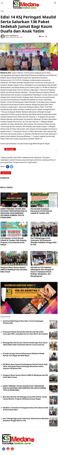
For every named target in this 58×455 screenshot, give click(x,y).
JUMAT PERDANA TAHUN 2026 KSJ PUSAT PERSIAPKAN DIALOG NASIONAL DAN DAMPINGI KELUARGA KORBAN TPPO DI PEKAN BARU (13, 213)
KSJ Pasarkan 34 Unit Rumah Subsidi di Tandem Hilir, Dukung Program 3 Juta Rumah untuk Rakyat (13, 241)
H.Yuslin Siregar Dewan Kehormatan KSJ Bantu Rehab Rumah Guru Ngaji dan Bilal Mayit (23, 354)
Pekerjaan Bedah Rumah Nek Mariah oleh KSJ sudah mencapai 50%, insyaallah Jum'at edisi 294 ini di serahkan (25, 333)
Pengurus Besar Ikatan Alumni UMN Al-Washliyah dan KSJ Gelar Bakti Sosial (13, 269)
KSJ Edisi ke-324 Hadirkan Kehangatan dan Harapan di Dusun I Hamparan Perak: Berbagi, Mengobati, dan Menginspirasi (42, 271)
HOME (2, 11)
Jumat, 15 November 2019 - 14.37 (13, 37)
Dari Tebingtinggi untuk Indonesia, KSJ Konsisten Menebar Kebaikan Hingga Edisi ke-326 (44, 241)
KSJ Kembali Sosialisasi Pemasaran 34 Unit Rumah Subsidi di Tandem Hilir (41, 211)
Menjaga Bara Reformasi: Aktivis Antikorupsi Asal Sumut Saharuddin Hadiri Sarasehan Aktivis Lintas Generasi (25, 344)
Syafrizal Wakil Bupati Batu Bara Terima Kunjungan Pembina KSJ (23, 322)
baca (41, 36)
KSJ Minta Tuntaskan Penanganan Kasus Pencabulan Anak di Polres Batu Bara (25, 409)
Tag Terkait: (5, 173)
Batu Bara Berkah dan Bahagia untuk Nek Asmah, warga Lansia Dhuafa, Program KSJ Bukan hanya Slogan (25, 398)
